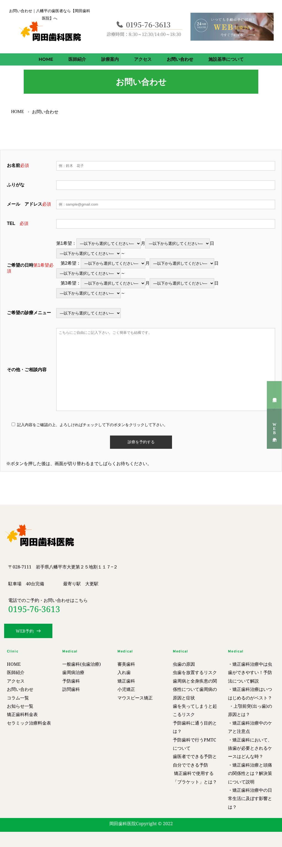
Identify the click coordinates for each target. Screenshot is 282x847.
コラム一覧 (18, 698)
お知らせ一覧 (20, 706)
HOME (14, 664)
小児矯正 (126, 689)
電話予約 (274, 395)
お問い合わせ (20, 689)
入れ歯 (124, 672)
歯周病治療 (73, 672)
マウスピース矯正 (135, 698)
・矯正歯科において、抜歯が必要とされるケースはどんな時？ (250, 748)
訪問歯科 (71, 689)
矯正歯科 (126, 681)
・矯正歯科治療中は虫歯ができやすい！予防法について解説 (250, 672)
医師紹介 (16, 672)
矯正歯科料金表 (22, 714)
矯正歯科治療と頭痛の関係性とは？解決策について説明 (250, 773)
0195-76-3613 (34, 609)
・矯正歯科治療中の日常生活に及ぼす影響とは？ (250, 798)
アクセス (16, 681)
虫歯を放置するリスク (195, 672)
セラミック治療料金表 (29, 723)
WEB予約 (274, 429)
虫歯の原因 (184, 664)
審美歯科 (126, 664)
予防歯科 (71, 681)
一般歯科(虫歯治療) (81, 664)
